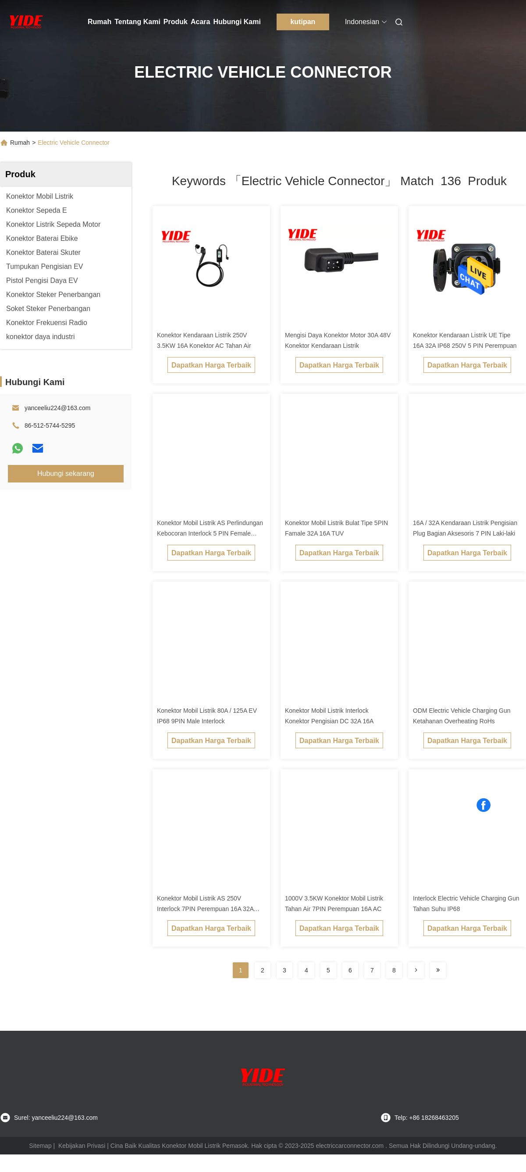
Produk (175, 21)
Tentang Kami (137, 21)
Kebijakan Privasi (81, 1145)
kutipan (302, 21)
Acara (200, 21)
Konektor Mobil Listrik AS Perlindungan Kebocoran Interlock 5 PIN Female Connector (210, 533)
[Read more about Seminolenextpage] (416, 970)
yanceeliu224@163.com (57, 407)
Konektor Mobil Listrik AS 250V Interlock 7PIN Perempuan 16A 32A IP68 (205, 909)
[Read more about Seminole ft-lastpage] (438, 970)
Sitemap (40, 1145)
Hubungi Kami (236, 21)
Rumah (99, 21)
